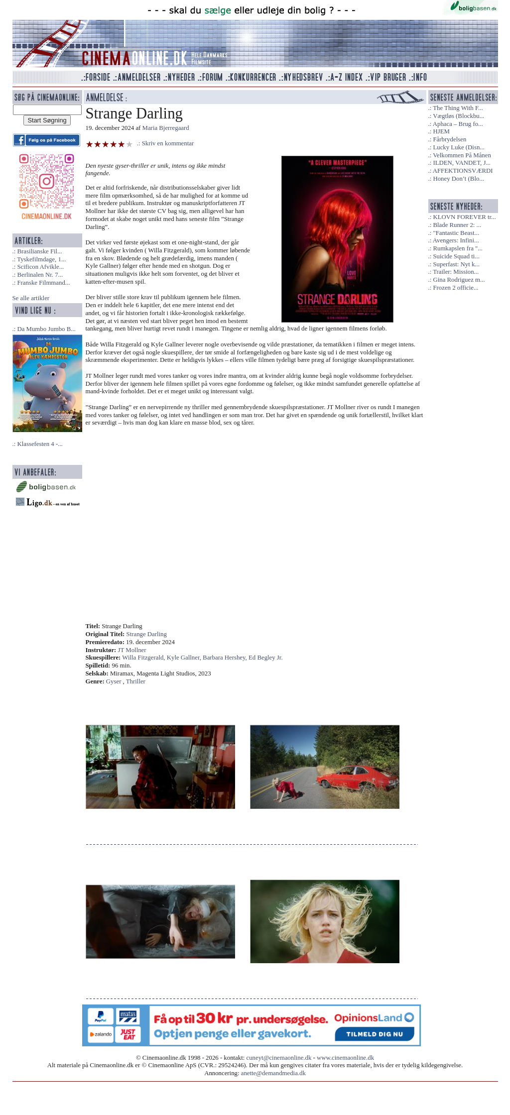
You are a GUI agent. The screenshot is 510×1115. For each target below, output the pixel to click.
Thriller (135, 681)
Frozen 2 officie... (455, 287)
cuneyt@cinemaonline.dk (279, 1057)
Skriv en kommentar (168, 143)
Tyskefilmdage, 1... (41, 259)
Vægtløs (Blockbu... (458, 115)
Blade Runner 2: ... (457, 225)
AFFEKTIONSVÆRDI (463, 170)
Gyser (114, 681)
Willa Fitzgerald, (144, 657)
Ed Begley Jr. (266, 657)
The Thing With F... (458, 108)
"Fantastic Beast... (456, 232)
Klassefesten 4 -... (39, 444)
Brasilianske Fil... (39, 251)
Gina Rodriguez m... (459, 279)
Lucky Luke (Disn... (458, 147)
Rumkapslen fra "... (457, 248)
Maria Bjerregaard (165, 127)
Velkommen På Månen (462, 155)
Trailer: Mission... (456, 271)
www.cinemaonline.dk (345, 1057)
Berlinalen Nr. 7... (40, 274)
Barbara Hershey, (226, 657)
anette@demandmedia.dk (273, 1073)
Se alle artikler (31, 298)
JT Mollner (132, 650)
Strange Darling (147, 634)
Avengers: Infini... (456, 240)
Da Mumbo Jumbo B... (46, 329)
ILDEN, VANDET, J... (462, 162)
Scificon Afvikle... (40, 266)
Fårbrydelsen (449, 139)
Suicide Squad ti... (456, 256)
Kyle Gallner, (185, 657)
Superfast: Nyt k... (456, 264)
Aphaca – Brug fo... (458, 123)
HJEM (441, 131)
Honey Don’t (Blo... (458, 178)
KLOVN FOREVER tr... (464, 217)
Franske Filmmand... (43, 282)
